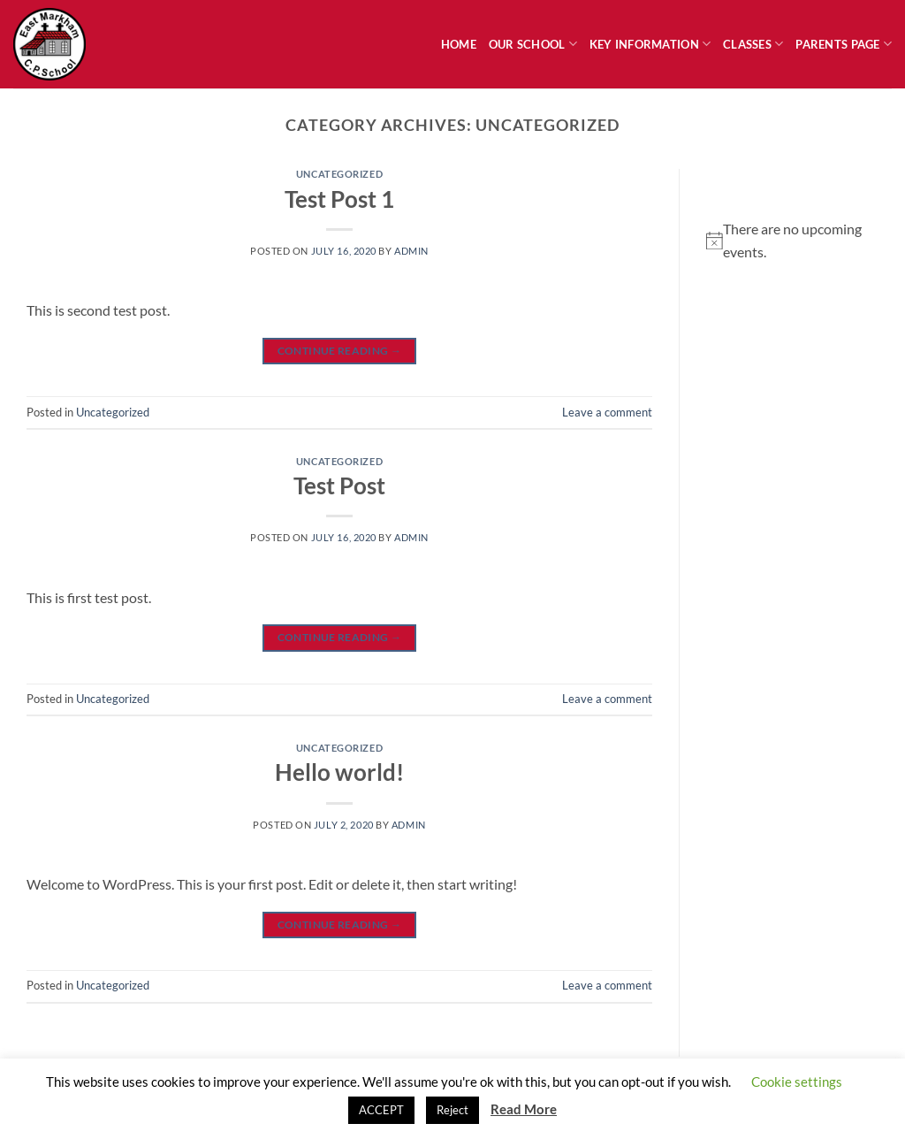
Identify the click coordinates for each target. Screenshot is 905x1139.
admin (411, 250)
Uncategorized (339, 174)
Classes (753, 43)
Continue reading (340, 350)
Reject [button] (452, 1110)
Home (458, 44)
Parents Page (843, 43)
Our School (533, 43)
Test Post (339, 485)
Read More (524, 1109)
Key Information (650, 43)
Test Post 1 (339, 199)
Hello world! (339, 772)
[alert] (792, 240)
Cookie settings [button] (796, 1081)
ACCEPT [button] (381, 1110)
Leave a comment (607, 412)
